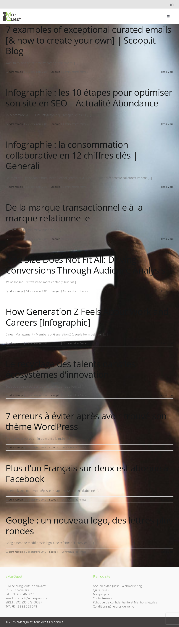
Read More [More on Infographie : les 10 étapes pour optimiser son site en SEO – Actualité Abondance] (167, 124)
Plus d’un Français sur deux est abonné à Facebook (87, 473)
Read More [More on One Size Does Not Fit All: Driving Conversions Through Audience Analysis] (167, 291)
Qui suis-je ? (101, 590)
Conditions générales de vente (113, 606)
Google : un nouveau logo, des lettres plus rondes (89, 525)
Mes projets (101, 594)
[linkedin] (171, 4)
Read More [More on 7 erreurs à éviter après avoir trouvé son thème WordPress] (167, 447)
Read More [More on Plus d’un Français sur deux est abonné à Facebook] (167, 499)
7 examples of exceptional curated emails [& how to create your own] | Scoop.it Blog (88, 40)
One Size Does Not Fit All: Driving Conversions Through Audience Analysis (85, 264)
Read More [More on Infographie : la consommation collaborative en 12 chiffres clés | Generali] (167, 186)
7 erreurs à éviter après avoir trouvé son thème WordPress (86, 421)
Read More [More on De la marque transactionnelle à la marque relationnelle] (167, 239)
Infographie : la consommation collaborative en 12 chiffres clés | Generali (72, 155)
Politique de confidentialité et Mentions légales (125, 602)
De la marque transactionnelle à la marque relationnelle (74, 212)
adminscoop (16, 71)
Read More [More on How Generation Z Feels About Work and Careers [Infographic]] (167, 343)
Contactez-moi (102, 598)
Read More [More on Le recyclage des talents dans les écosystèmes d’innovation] (167, 395)
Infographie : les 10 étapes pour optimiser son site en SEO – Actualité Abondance (89, 97)
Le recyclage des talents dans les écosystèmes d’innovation (70, 369)
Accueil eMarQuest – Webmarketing (117, 586)
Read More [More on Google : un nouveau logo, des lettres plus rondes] (167, 551)
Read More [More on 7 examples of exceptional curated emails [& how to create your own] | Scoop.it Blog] (167, 71)
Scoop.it (55, 71)
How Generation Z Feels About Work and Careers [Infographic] (87, 316)
